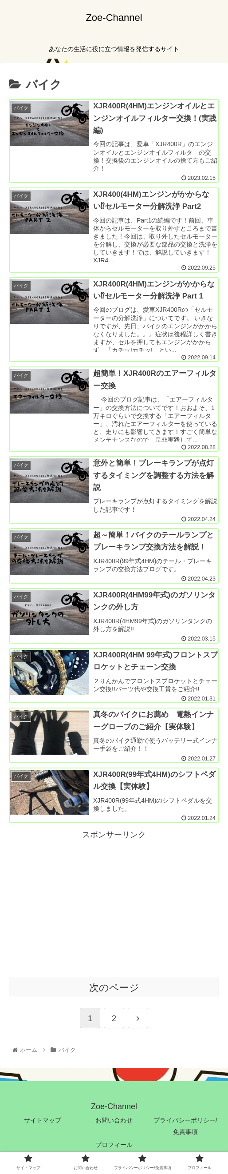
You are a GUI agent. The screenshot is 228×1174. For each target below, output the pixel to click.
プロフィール (114, 1145)
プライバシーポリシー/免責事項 (185, 1127)
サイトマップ (42, 1121)
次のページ (114, 988)
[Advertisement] (114, 905)
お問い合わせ (114, 1121)
